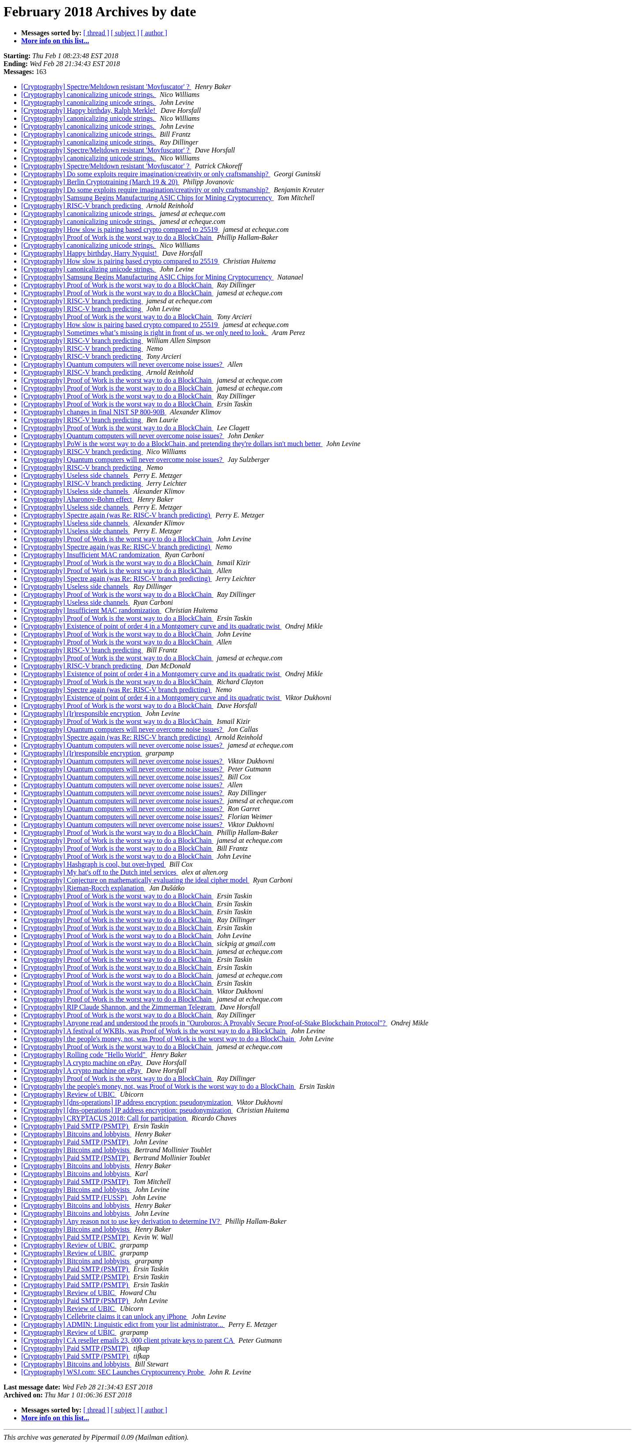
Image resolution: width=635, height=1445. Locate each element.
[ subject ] (125, 33)
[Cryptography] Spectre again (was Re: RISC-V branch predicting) (116, 515)
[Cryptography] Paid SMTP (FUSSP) (74, 1197)
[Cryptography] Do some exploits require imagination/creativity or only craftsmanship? (145, 174)
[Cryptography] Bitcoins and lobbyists (76, 1134)
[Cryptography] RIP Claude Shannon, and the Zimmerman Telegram (119, 1007)
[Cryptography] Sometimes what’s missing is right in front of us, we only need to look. (144, 332)
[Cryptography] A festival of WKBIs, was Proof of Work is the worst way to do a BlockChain (154, 1031)
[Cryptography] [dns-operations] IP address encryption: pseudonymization (127, 1102)
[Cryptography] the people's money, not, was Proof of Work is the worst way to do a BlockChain (158, 1039)
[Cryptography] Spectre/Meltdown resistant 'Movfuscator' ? (106, 86)
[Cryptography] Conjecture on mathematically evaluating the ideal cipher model (135, 880)
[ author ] (154, 33)
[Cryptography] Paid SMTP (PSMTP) (75, 1126)
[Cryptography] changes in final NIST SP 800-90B (93, 412)
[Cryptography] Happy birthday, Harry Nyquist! (90, 253)
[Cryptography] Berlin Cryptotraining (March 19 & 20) (100, 182)
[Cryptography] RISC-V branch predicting (82, 205)
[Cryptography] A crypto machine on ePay (82, 1062)
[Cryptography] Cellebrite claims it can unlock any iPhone (104, 1316)
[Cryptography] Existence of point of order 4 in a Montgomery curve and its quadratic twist (151, 626)
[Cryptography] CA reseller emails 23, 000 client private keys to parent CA (128, 1340)
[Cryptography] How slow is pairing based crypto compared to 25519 (120, 229)
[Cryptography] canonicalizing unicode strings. (88, 94)
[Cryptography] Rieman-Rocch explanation (83, 888)
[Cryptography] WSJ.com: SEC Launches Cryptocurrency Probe (113, 1372)
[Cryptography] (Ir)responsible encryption (81, 713)
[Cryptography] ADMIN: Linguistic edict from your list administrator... (123, 1324)
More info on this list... (55, 41)
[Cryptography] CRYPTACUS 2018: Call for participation (104, 1118)
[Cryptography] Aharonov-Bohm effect (77, 499)
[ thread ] (96, 33)
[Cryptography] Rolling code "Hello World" (84, 1054)
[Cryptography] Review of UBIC (68, 1094)
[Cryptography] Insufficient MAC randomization (91, 555)
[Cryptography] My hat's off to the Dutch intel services (99, 872)
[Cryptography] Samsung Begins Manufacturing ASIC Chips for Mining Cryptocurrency (147, 197)
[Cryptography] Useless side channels (75, 475)
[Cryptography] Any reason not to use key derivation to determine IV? (121, 1221)
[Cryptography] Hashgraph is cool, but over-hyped (93, 864)
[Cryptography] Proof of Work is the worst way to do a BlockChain (117, 237)
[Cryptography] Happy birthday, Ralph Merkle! (89, 110)
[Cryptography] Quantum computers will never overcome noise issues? (122, 364)
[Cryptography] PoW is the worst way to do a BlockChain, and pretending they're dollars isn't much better (172, 443)
